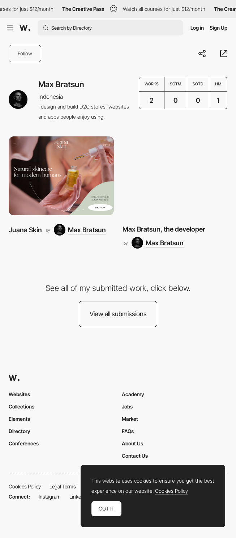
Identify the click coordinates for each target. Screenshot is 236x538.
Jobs (127, 406)
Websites (19, 394)
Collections (21, 406)
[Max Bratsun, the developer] (175, 175)
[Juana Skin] (61, 175)
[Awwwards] (25, 28)
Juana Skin (25, 230)
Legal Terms (63, 486)
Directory (19, 431)
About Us (132, 443)
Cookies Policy (25, 486)
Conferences (24, 443)
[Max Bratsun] (80, 230)
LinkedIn (78, 496)
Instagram (50, 496)
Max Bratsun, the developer (164, 229)
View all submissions (118, 314)
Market (130, 419)
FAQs (128, 431)
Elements (19, 419)
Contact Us (135, 456)
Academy (133, 394)
